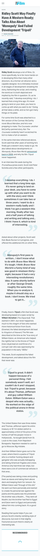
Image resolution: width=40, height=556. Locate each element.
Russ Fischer (8, 34)
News (4, 9)
